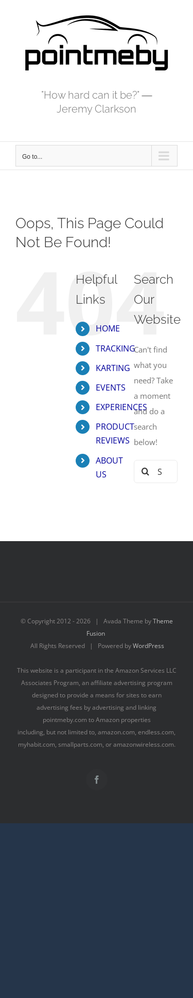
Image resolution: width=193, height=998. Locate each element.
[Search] (145, 471)
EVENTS (111, 387)
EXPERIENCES (121, 407)
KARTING (113, 368)
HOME (108, 328)
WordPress (148, 645)
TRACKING (115, 348)
